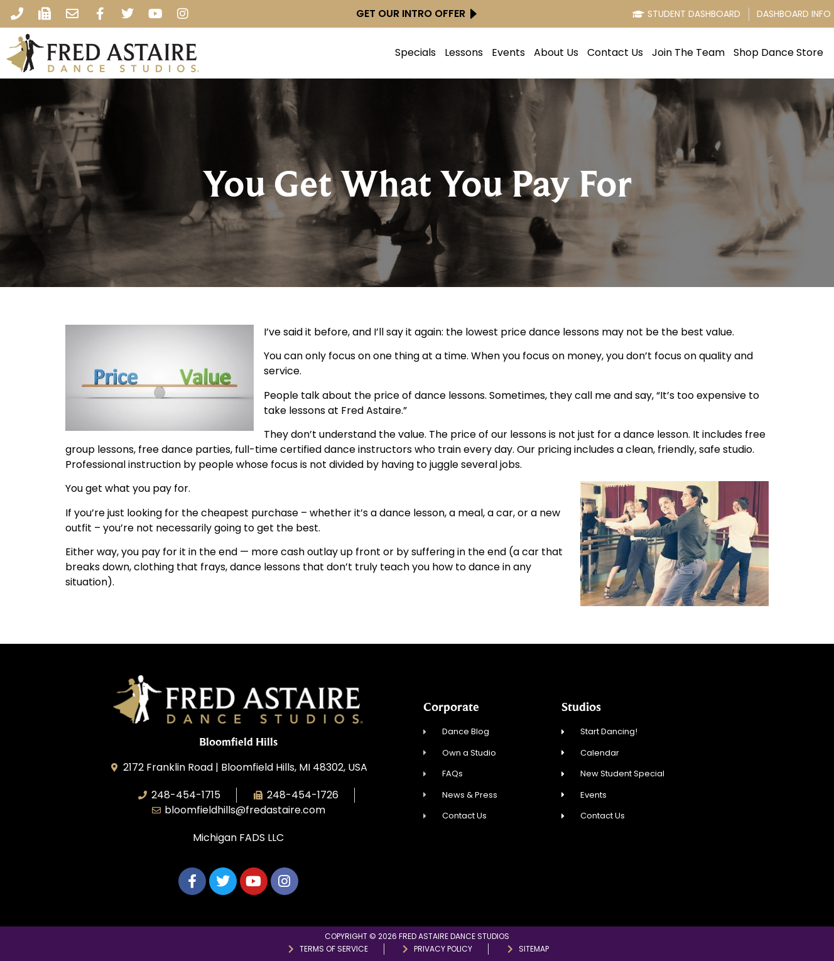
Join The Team (688, 52)
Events (508, 52)
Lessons (464, 52)
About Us (556, 52)
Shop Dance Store (778, 52)
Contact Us (615, 52)
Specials (415, 52)
